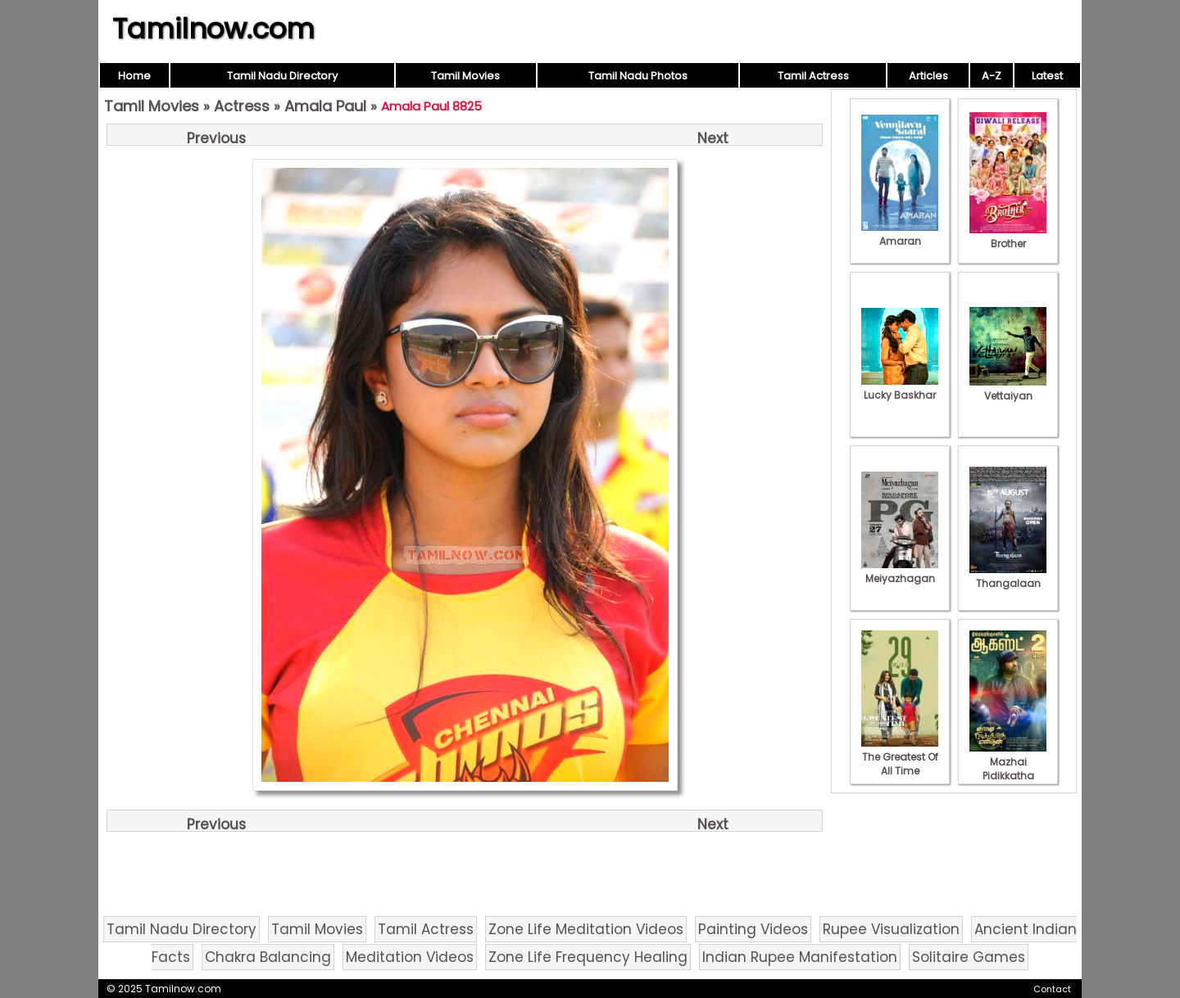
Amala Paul (325, 106)
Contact (1052, 989)
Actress (242, 106)
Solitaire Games (968, 957)
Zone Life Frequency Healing (588, 957)
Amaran (899, 234)
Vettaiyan (1007, 389)
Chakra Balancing (268, 957)
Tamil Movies (465, 76)
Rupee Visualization (891, 929)
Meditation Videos (410, 957)
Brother (1007, 237)
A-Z (991, 76)
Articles (928, 76)
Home (134, 76)
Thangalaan (1007, 576)
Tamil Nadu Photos (638, 76)
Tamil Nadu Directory (282, 76)
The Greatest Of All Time (899, 757)
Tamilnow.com (213, 28)
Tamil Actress (813, 76)
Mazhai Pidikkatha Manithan (1007, 769)
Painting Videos (753, 929)
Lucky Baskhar (899, 388)
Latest (1047, 76)
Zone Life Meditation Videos (585, 929)
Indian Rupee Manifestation (799, 957)
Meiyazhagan (899, 571)
